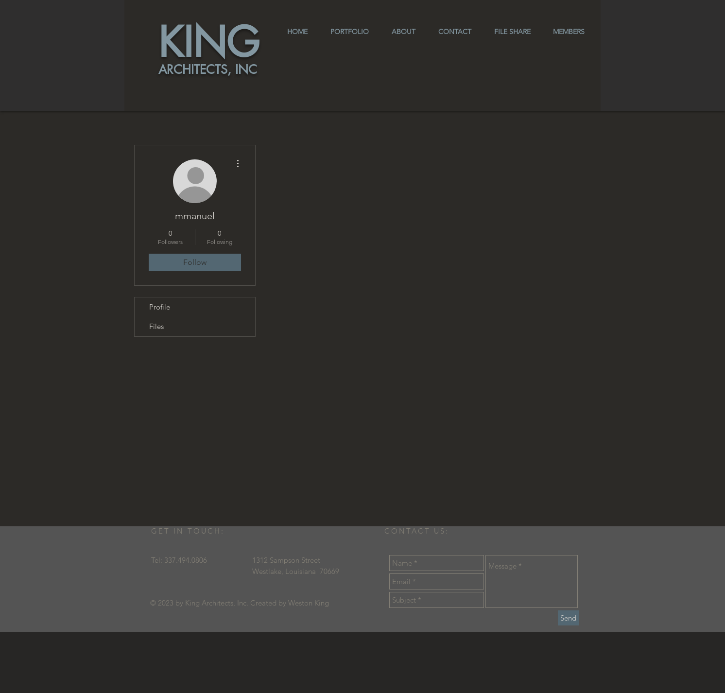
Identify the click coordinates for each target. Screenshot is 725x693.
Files (156, 326)
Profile (159, 307)
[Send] (568, 617)
